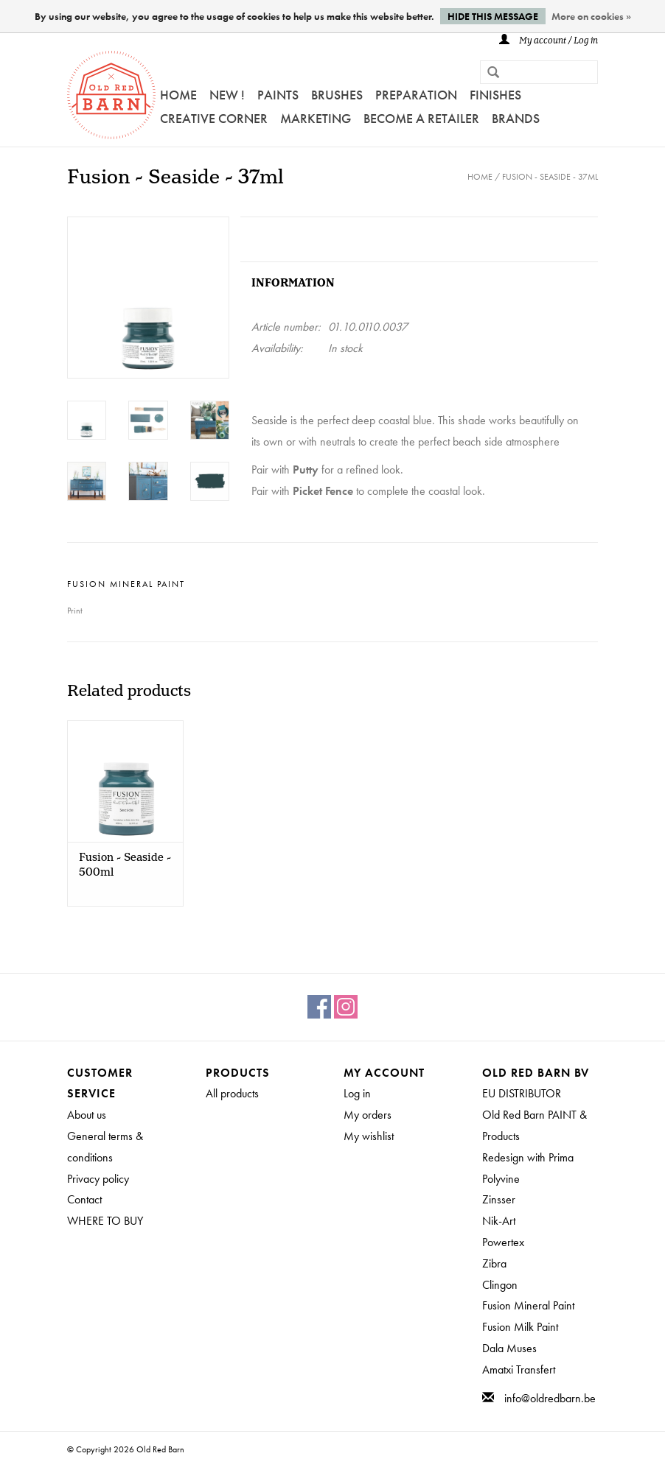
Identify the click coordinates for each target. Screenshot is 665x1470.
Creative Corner (214, 118)
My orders (367, 1114)
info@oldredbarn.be (550, 1398)
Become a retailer (421, 118)
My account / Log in (548, 41)
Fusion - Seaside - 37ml (550, 177)
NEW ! (227, 94)
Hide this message (493, 16)
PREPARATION (416, 94)
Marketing (315, 118)
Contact (84, 1199)
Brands (516, 118)
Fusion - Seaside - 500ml (125, 865)
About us (86, 1114)
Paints (278, 94)
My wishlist (369, 1136)
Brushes (337, 94)
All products (232, 1093)
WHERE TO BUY (105, 1220)
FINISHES (495, 94)
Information (293, 283)
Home (178, 94)
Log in (357, 1093)
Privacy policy (98, 1178)
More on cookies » (591, 16)
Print (75, 610)
